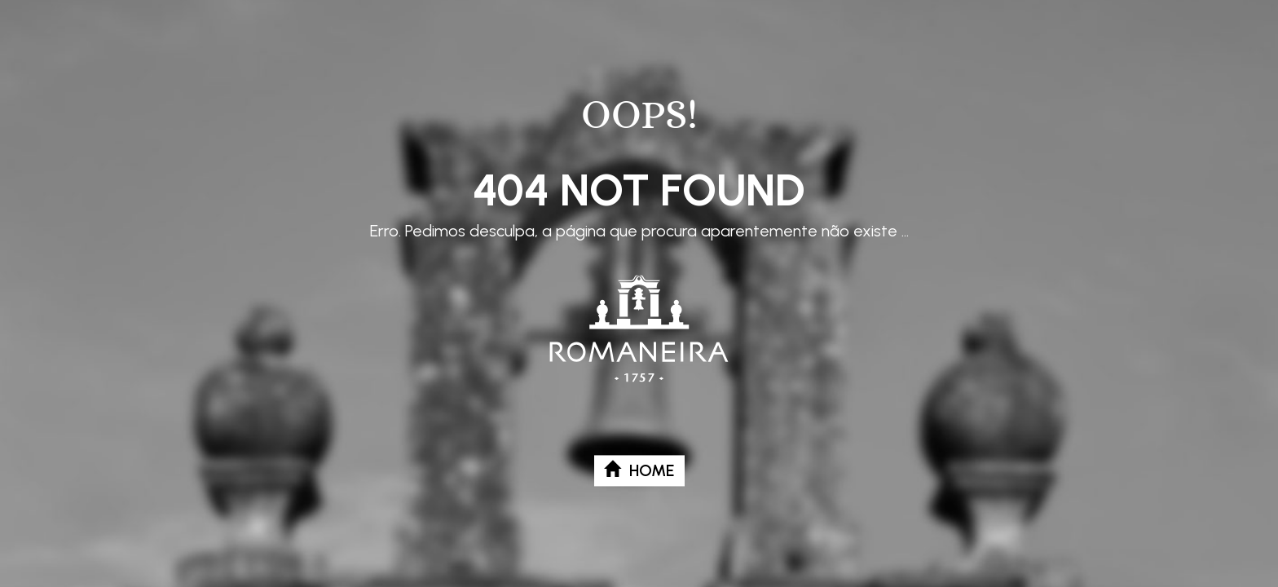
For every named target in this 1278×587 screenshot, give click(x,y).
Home (639, 470)
